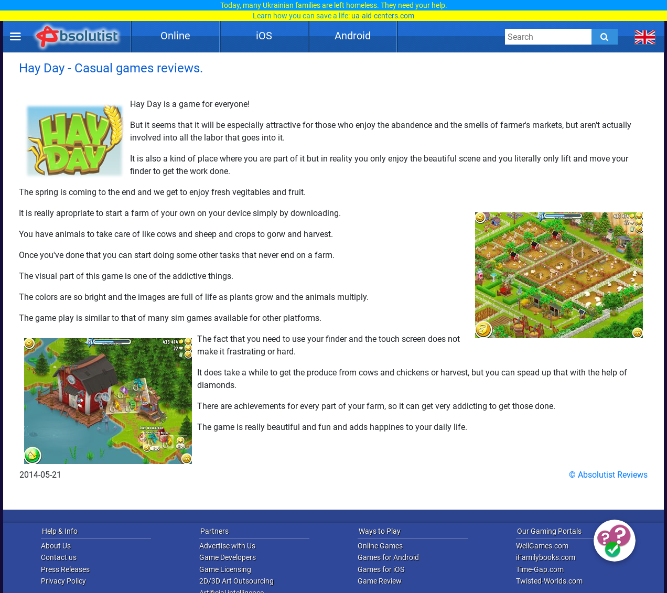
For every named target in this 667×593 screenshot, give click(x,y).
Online (175, 35)
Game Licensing (225, 569)
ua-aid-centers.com (382, 16)
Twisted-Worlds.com (549, 581)
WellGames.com (542, 546)
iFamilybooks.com (545, 557)
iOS (264, 35)
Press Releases (65, 569)
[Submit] (604, 37)
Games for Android (388, 557)
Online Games (380, 546)
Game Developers (227, 557)
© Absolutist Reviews (608, 475)
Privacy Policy (63, 581)
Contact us (59, 557)
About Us (56, 546)
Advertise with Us (227, 546)
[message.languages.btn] (645, 36)
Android (353, 35)
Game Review (380, 581)
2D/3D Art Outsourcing (236, 581)
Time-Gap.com (540, 569)
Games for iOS (381, 569)
